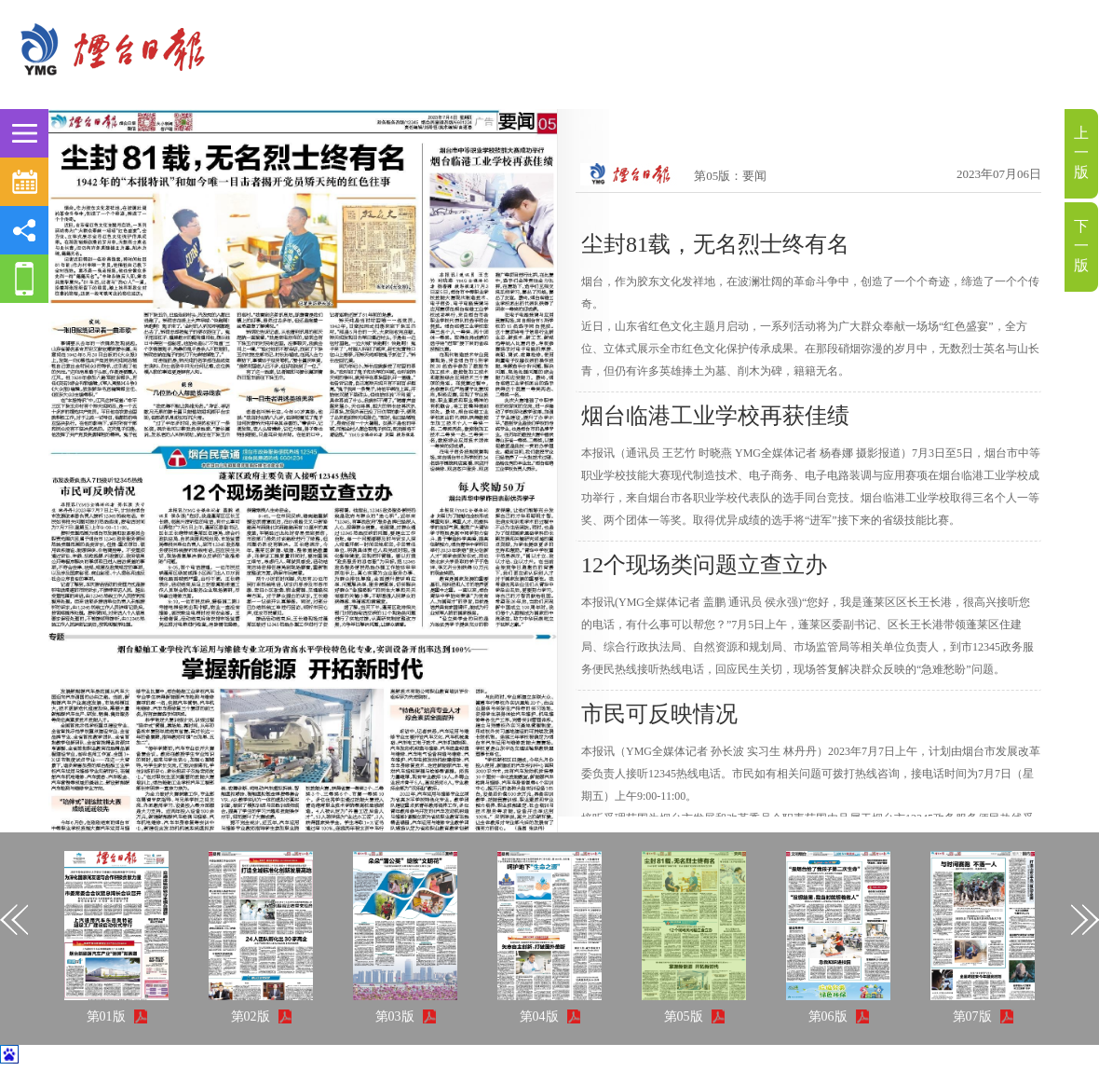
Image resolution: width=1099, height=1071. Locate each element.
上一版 (1081, 152)
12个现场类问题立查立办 (704, 565)
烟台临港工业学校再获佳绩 (715, 416)
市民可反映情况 (659, 714)
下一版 (1081, 245)
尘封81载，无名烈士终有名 (715, 244)
